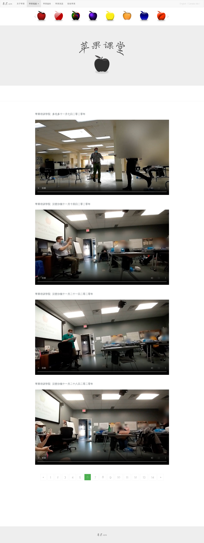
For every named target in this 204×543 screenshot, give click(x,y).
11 (127, 477)
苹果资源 (59, 4)
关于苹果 (21, 4)
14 (152, 477)
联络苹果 (71, 4)
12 (135, 477)
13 (144, 477)
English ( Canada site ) (190, 4)
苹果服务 (47, 4)
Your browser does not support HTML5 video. (102, 157)
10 (118, 477)
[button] (34, 3)
